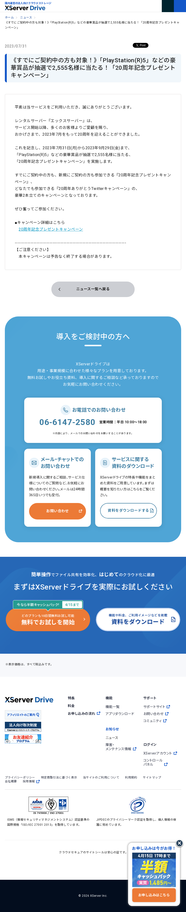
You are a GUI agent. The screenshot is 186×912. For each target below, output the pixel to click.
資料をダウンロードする (128, 510)
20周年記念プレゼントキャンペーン (51, 229)
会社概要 (11, 781)
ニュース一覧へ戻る (93, 289)
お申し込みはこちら (154, 895)
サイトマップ (152, 777)
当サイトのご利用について (101, 777)
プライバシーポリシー (20, 777)
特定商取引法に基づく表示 (59, 777)
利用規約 (131, 777)
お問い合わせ (57, 511)
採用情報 (31, 781)
